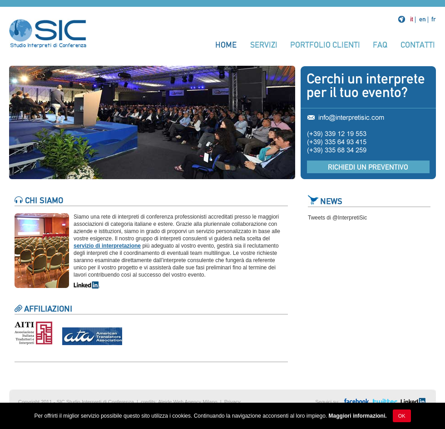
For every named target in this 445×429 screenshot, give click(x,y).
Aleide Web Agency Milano (188, 402)
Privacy (232, 402)
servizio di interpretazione (107, 246)
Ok (401, 416)
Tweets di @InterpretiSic (337, 217)
